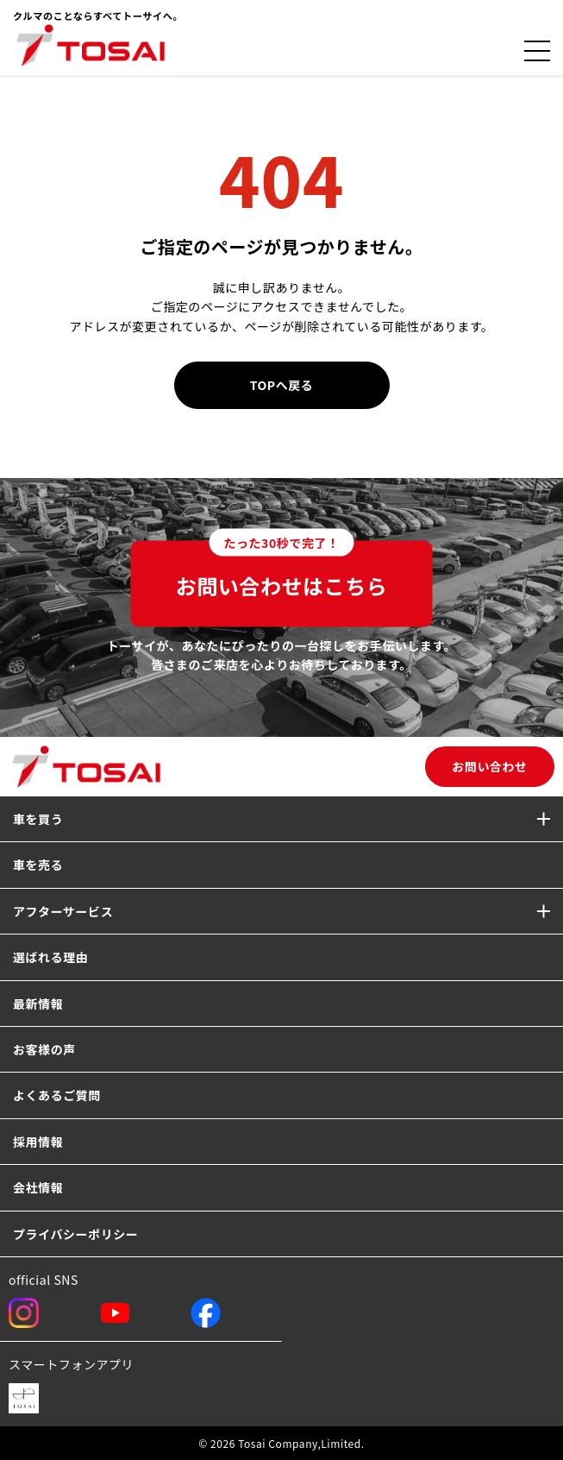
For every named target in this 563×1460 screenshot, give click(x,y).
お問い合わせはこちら (282, 570)
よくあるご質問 (57, 1095)
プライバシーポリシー (75, 1234)
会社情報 (38, 1187)
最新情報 (38, 1003)
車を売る (38, 864)
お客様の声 (44, 1049)
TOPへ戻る (282, 384)
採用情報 (38, 1141)
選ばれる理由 (50, 957)
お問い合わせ (489, 766)
